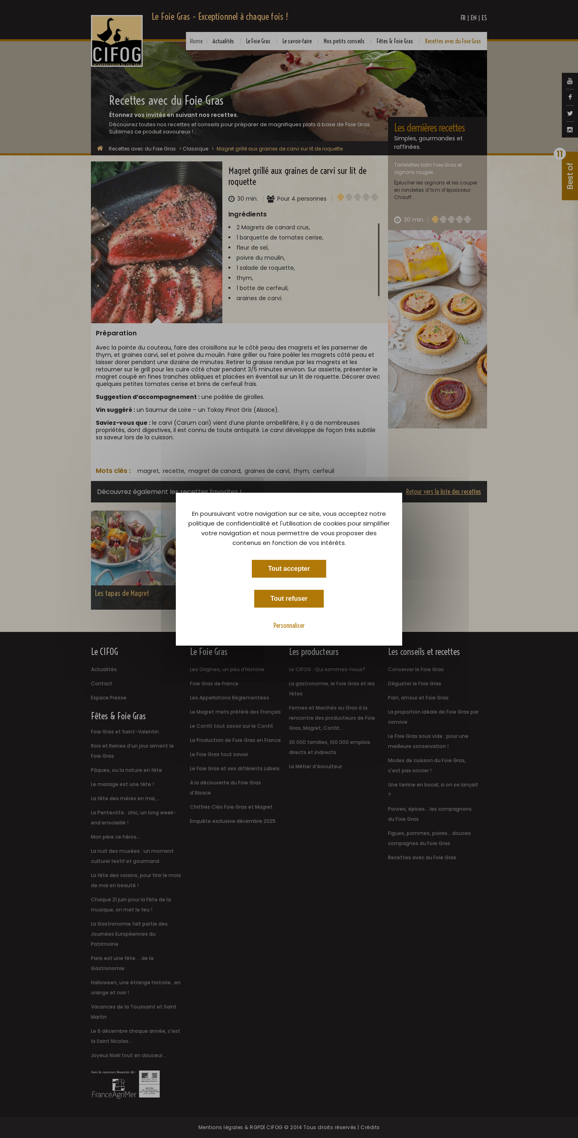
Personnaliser (289, 625)
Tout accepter (289, 568)
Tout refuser (289, 598)
